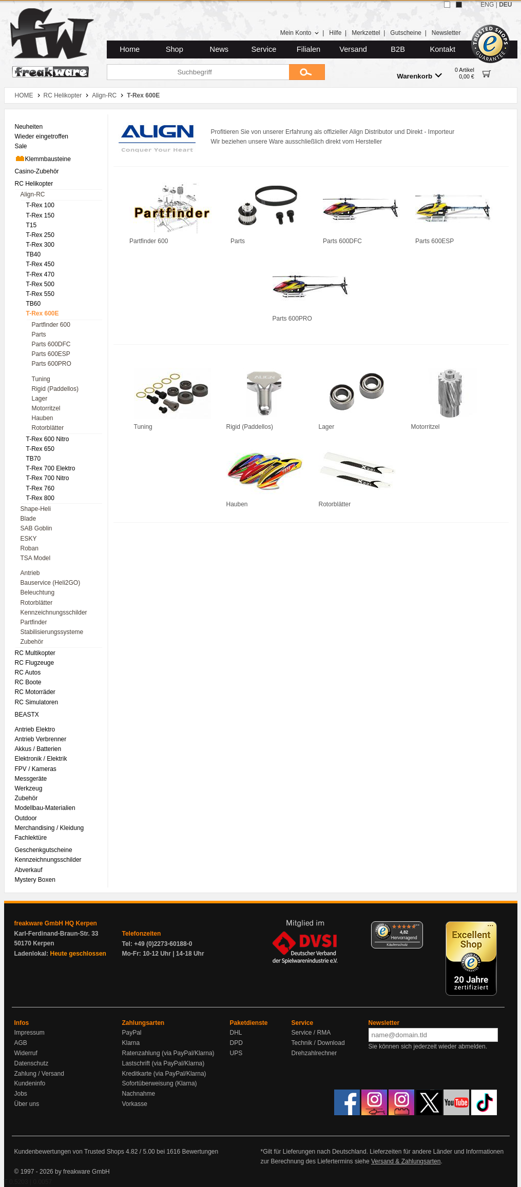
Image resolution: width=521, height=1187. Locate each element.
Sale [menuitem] (21, 146)
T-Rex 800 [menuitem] (40, 498)
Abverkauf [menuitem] (29, 870)
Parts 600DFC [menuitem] (51, 344)
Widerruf (25, 1053)
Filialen (308, 49)
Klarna (131, 1042)
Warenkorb (419, 75)
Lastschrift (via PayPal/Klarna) (163, 1063)
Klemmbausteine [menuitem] (43, 158)
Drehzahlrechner (314, 1053)
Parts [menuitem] (39, 334)
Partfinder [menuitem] (34, 622)
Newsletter (446, 32)
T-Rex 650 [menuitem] (40, 448)
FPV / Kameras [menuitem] (35, 769)
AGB (20, 1042)
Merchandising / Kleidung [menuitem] (49, 828)
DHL (236, 1032)
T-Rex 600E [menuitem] (42, 313)
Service (264, 49)
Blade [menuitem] (28, 518)
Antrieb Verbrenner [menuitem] (41, 739)
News (219, 49)
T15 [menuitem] (31, 225)
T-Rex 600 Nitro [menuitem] (47, 439)
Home (130, 49)
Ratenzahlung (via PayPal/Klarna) (168, 1053)
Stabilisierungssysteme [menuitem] (52, 632)
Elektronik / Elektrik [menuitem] (41, 758)
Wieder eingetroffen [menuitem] (42, 136)
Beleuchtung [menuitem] (38, 592)
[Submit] (307, 72)
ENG (487, 4)
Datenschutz (31, 1063)
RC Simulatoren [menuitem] (37, 702)
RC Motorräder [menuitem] (35, 692)
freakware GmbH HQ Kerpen (55, 923)
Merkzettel (366, 32)
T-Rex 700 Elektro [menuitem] (50, 468)
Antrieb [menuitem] (30, 573)
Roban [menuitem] (29, 548)
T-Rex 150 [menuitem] (40, 215)
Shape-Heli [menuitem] (36, 508)
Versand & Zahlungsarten (405, 1161)
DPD (236, 1042)
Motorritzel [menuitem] (46, 408)
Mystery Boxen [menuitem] (35, 879)
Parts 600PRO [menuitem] (51, 363)
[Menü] (417, 927)
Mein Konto (299, 32)
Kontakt (442, 49)
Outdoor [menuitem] (26, 818)
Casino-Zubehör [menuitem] (37, 171)
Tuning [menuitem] (41, 379)
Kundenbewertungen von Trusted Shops (69, 1151)
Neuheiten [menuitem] (29, 126)
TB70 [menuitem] (33, 458)
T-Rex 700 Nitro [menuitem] (47, 478)
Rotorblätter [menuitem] (48, 427)
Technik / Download (318, 1042)
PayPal (132, 1032)
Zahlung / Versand (39, 1073)
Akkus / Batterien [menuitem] (38, 749)
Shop (174, 49)
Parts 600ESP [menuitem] (51, 354)
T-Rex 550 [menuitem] (40, 294)
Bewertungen (200, 1151)
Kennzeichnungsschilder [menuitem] (54, 612)
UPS (236, 1053)
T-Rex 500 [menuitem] (40, 284)
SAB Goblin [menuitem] (36, 528)
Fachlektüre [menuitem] (31, 837)
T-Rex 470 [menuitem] (40, 274)
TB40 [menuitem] (33, 254)
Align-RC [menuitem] (33, 194)
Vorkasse (134, 1103)
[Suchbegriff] (198, 72)
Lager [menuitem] (40, 398)
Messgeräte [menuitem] (31, 778)
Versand (353, 49)
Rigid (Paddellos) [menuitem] (55, 388)
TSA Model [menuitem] (36, 558)
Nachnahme (139, 1093)
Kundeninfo (30, 1083)
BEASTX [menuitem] (27, 714)
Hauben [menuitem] (42, 418)
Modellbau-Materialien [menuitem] (45, 808)
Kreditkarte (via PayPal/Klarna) (164, 1073)
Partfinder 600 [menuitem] (51, 324)
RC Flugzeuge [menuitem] (34, 662)
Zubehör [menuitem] (32, 641)
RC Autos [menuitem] (28, 672)
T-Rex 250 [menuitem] (40, 235)
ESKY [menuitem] (29, 538)
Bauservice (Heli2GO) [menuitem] (51, 582)
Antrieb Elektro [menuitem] (35, 729)
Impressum (29, 1032)
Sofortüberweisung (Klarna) (159, 1083)
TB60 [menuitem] (33, 303)
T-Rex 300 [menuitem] (40, 244)
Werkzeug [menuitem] (29, 788)
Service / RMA (311, 1032)
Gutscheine (405, 32)
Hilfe (335, 32)
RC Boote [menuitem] (28, 682)
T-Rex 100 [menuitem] (40, 205)
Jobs (20, 1093)
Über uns (27, 1103)
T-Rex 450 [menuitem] (40, 264)
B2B (398, 49)
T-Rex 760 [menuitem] (40, 488)
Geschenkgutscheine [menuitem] (43, 850)
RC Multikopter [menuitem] (35, 653)
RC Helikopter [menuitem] (34, 183)
